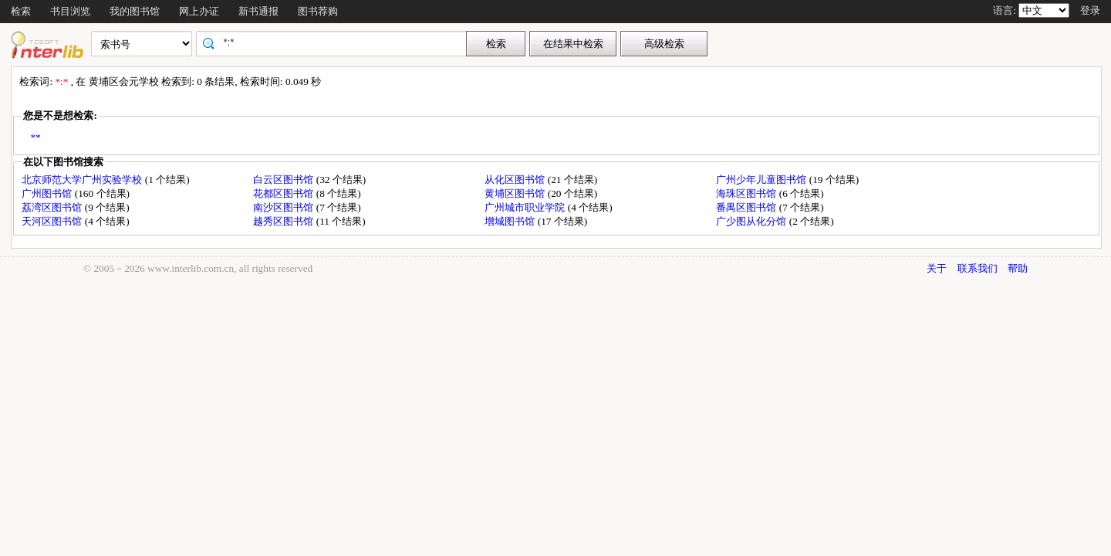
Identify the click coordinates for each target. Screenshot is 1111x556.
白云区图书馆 (284, 179)
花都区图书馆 (284, 193)
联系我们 (977, 268)
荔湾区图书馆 (53, 207)
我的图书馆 (135, 11)
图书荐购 (318, 11)
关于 (937, 268)
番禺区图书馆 (747, 207)
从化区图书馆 (516, 179)
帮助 (1018, 268)
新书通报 (258, 11)
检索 (21, 11)
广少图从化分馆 (752, 221)
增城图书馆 (511, 221)
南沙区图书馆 (284, 207)
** (35, 137)
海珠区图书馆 (747, 193)
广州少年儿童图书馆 (762, 179)
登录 (1090, 10)
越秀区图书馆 (284, 221)
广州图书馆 (48, 193)
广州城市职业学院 (526, 207)
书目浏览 (70, 11)
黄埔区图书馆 (516, 193)
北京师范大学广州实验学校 (83, 179)
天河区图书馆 (53, 221)
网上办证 (199, 11)
